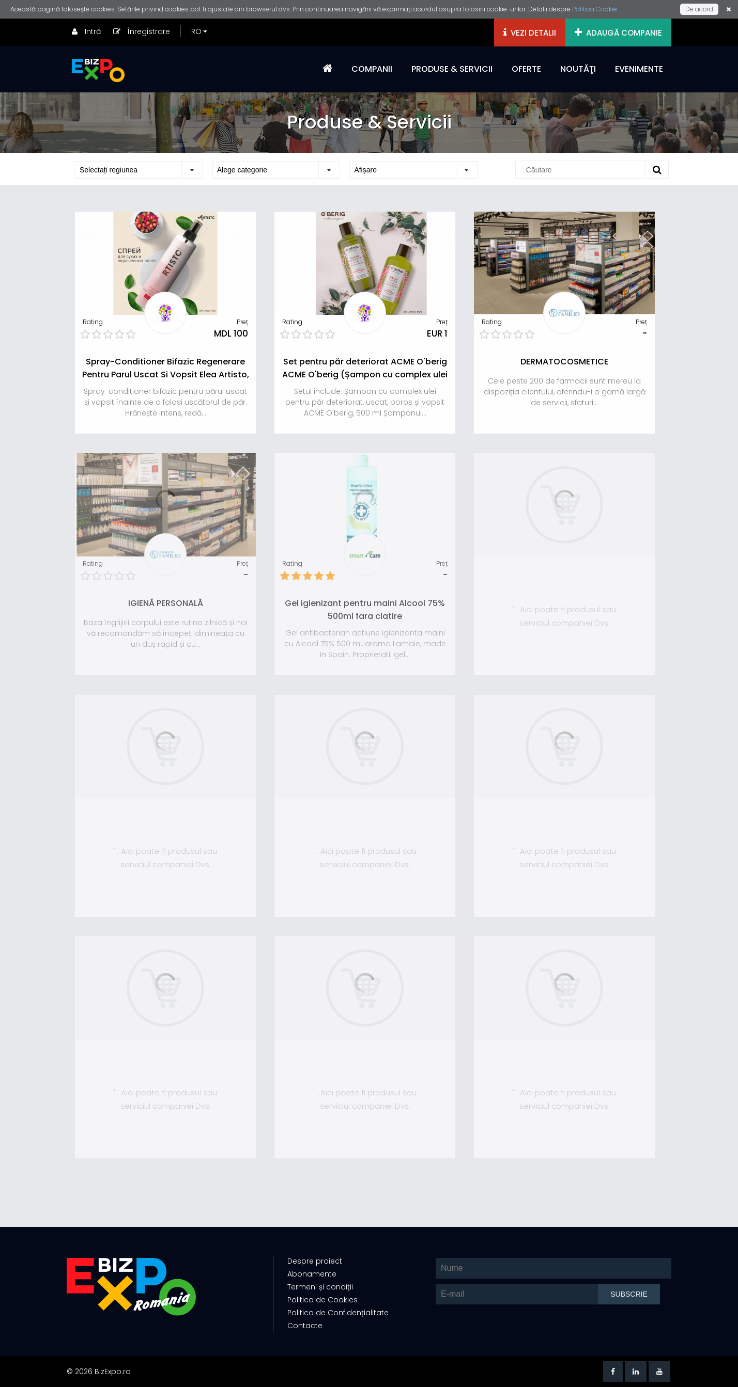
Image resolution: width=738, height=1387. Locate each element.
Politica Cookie (594, 9)
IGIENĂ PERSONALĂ (165, 603)
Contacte (304, 1326)
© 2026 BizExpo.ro (99, 1371)
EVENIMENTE (639, 69)
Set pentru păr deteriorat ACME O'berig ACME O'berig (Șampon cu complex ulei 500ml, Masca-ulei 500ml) (365, 374)
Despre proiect (314, 1261)
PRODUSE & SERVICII (452, 69)
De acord (699, 9)
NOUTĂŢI (578, 69)
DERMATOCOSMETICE (564, 362)
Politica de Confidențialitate (337, 1313)
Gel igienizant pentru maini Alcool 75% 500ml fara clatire (365, 609)
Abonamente (311, 1274)
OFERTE (526, 69)
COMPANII (371, 69)
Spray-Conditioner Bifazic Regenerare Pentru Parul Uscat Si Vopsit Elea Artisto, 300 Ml (165, 374)
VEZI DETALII (529, 32)
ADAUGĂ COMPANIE (618, 32)
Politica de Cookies (322, 1300)
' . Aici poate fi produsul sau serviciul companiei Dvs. (564, 616)
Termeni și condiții (319, 1287)
